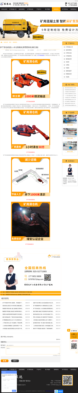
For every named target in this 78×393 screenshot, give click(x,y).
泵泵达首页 (4, 9)
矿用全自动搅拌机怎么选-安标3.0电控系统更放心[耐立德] (71, 94)
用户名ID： (3, 345)
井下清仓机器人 (41, 55)
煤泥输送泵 (69, 59)
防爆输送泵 (69, 74)
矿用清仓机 (30, 9)
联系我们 (71, 161)
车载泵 (67, 68)
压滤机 (67, 77)
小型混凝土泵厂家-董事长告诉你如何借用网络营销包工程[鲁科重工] (71, 98)
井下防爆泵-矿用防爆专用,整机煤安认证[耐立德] (70, 102)
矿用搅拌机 (69, 56)
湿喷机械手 (69, 71)
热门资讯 (71, 84)
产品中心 (39, 9)
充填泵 (67, 62)
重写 (15, 361)
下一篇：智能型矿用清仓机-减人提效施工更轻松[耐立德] (15, 294)
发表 (4, 361)
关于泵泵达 (65, 9)
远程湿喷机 (22, 9)
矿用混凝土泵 (13, 9)
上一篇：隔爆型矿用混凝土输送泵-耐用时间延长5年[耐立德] (16, 292)
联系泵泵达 (73, 9)
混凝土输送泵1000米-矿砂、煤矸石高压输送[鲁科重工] (71, 103)
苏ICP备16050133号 (50, 391)
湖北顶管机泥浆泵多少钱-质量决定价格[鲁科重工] (71, 88)
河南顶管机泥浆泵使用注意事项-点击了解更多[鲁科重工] (71, 90)
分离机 (67, 65)
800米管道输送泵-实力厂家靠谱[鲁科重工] (71, 100)
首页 (10, 42)
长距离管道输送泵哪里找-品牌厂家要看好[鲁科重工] (71, 105)
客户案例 (47, 9)
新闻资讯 (56, 9)
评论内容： (3, 347)
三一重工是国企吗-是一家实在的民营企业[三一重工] (71, 96)
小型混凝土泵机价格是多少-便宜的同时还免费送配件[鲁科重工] (71, 92)
